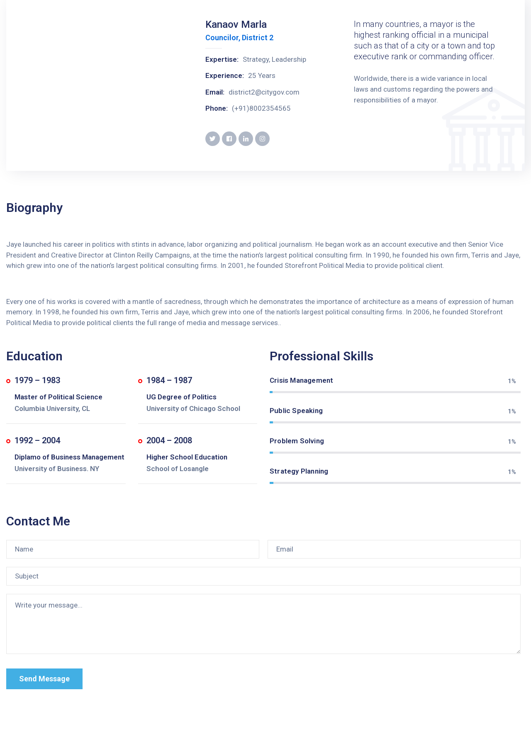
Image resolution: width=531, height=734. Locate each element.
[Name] (132, 549)
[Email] (394, 549)
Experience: (224, 75)
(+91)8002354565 (261, 108)
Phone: (216, 108)
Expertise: (222, 59)
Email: (214, 92)
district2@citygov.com (264, 92)
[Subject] (263, 576)
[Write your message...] (263, 624)
